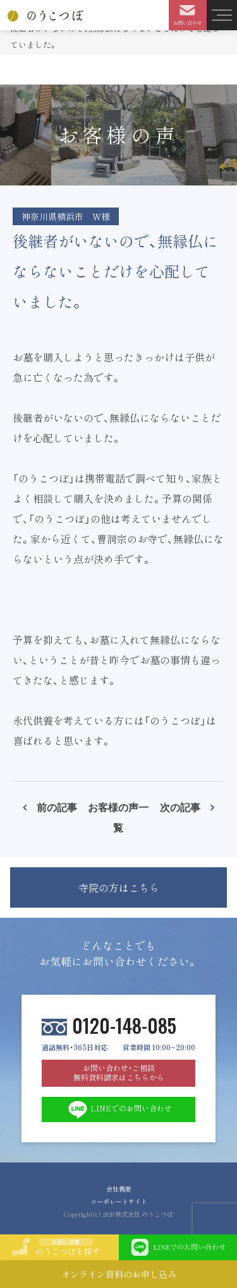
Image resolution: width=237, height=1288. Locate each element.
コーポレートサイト (118, 1201)
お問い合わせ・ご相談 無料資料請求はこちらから (118, 1073)
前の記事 (57, 806)
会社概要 (118, 1188)
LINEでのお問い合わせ (118, 1109)
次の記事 (180, 806)
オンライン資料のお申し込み (118, 1274)
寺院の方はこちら (118, 887)
